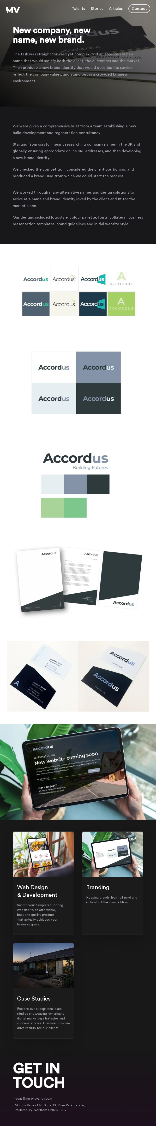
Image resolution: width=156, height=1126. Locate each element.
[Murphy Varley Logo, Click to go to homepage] (13, 10)
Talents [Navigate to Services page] (78, 9)
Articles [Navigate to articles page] (116, 9)
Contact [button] (139, 9)
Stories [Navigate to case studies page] (97, 9)
